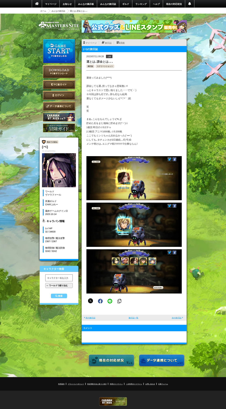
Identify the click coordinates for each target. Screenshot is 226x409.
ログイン (59, 95)
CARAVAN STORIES (113, 401)
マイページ (50, 4)
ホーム (43, 10)
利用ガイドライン (116, 384)
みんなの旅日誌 (108, 4)
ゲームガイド (59, 127)
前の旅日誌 (90, 317)
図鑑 (122, 42)
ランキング (141, 4)
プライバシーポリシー (76, 384)
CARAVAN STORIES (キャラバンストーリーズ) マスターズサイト (59, 25)
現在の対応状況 (174, 4)
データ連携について (59, 106)
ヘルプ (156, 4)
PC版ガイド (59, 84)
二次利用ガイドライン (134, 384)
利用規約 (61, 384)
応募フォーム (163, 384)
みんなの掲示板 (86, 4)
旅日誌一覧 (133, 317)
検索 (60, 296)
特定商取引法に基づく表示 (97, 384)
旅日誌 (108, 42)
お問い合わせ (150, 384)
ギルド (125, 4)
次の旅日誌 (176, 317)
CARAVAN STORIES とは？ (59, 117)
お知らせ (67, 4)
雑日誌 (90, 66)
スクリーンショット (105, 66)
